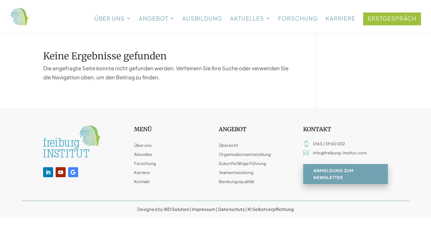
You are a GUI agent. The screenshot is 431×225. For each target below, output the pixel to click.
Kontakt (142, 181)
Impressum (203, 209)
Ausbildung (202, 19)
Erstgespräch (392, 18)
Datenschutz (231, 209)
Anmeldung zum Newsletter (333, 174)
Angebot (153, 19)
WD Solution (176, 209)
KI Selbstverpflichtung (270, 209)
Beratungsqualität (236, 181)
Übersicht (228, 145)
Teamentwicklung (236, 172)
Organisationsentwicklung (245, 154)
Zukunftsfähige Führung (242, 163)
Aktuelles (247, 19)
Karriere (340, 19)
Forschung (298, 19)
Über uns (109, 19)
